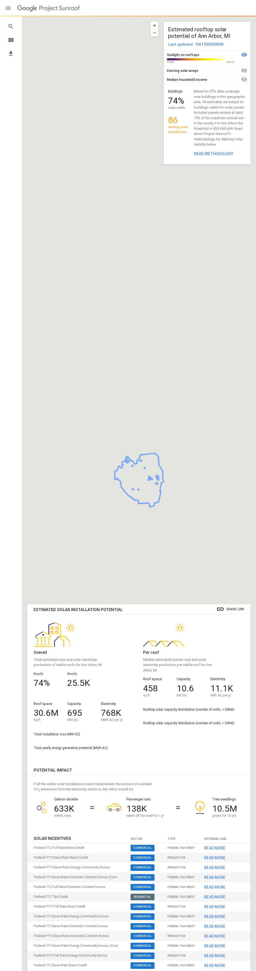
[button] (154, 25)
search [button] (11, 26)
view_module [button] (11, 40)
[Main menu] (8, 8)
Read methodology (213, 154)
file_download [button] (11, 53)
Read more (214, 958)
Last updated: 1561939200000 (195, 44)
